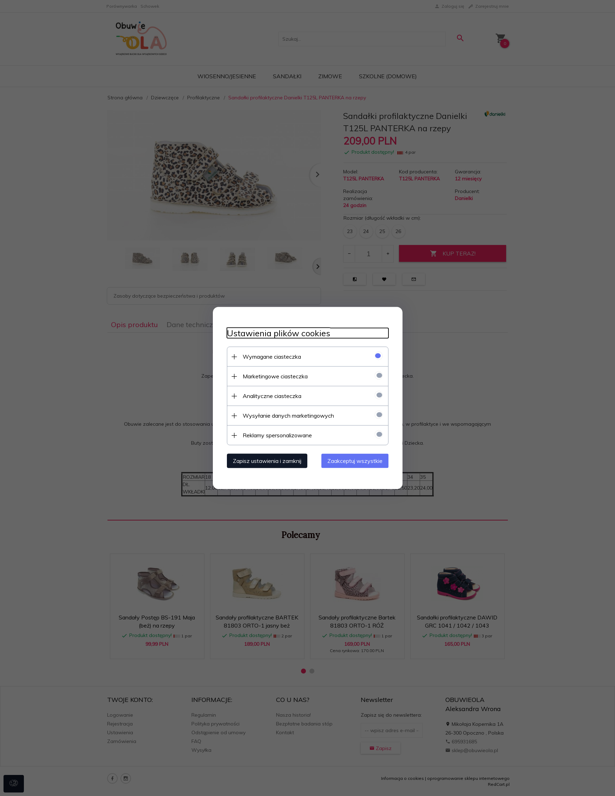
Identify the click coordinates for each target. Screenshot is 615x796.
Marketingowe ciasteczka (275, 376)
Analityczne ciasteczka (272, 395)
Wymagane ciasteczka (272, 356)
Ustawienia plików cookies (278, 333)
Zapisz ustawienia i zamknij (267, 460)
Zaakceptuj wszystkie (354, 460)
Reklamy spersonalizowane (277, 435)
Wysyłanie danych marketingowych (288, 415)
